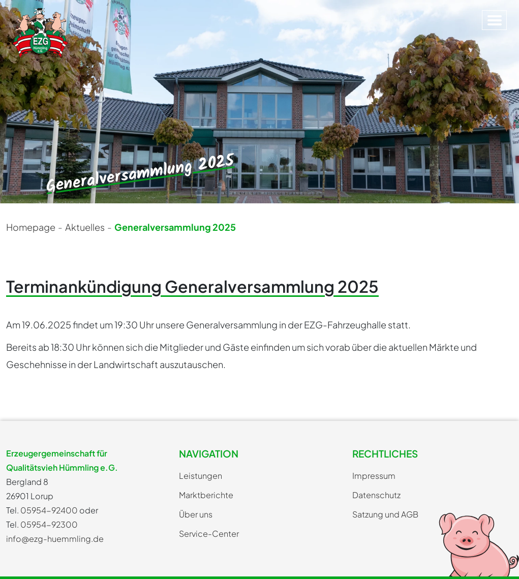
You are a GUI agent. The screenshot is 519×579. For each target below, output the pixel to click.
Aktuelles (85, 227)
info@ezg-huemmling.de (55, 538)
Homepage (30, 227)
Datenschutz (376, 495)
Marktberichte (206, 495)
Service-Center (209, 533)
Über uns (195, 514)
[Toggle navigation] (494, 20)
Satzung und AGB (385, 514)
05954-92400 (49, 510)
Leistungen (200, 475)
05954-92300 (49, 524)
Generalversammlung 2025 (175, 227)
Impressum (373, 475)
